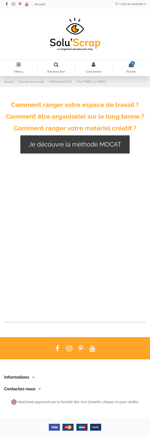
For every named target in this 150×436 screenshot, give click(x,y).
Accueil (40, 4)
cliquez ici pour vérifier (120, 402)
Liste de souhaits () (130, 4)
